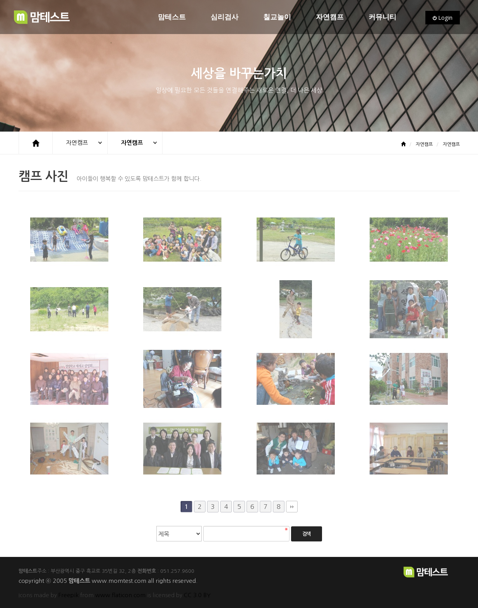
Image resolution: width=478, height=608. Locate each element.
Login (442, 17)
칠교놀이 (277, 17)
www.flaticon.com (120, 595)
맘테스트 (172, 17)
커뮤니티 (382, 17)
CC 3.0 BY (197, 595)
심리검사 (224, 17)
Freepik (68, 595)
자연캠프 (330, 17)
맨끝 (292, 506)
